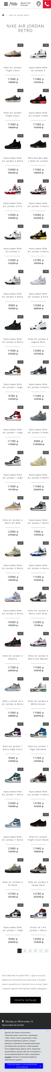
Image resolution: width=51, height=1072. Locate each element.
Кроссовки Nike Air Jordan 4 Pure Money (38, 296)
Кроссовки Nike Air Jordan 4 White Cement (13, 251)
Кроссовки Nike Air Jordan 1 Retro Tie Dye (12, 794)
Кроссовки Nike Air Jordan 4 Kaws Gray (38, 432)
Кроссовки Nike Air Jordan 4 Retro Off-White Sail (38, 477)
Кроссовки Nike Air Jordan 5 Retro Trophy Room (12, 613)
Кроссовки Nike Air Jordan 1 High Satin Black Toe (13, 432)
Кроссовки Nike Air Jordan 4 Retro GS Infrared (38, 794)
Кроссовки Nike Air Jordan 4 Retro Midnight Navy (12, 296)
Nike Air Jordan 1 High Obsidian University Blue (38, 749)
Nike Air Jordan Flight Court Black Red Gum (38, 840)
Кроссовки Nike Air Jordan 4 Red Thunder (38, 115)
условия (8, 1057)
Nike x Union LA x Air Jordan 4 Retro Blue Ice (12, 704)
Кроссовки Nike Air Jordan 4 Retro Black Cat (12, 161)
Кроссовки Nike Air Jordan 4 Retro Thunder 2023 (38, 251)
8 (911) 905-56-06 (47, 4)
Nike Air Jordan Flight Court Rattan (13, 70)
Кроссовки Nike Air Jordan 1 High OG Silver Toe (13, 477)
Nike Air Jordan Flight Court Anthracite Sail (13, 115)
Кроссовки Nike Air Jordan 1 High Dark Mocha (13, 387)
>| (46, 951)
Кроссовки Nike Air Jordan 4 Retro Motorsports (38, 568)
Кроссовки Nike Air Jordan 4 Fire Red (12, 206)
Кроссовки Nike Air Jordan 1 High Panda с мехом (13, 930)
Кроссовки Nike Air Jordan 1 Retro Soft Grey (38, 523)
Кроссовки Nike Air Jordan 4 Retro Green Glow (38, 387)
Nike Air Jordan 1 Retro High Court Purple (13, 749)
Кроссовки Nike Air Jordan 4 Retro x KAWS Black (12, 342)
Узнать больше (25, 1000)
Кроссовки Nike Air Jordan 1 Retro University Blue (12, 840)
